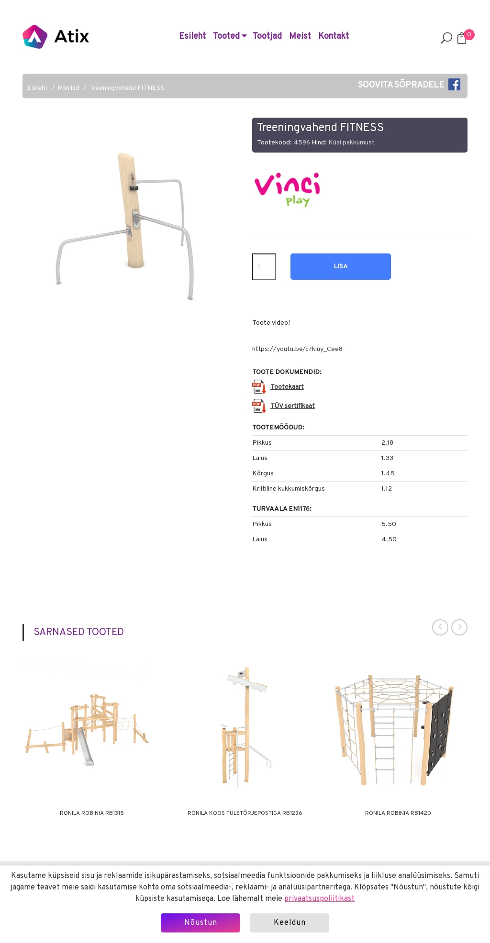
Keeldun (290, 923)
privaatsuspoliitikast (319, 899)
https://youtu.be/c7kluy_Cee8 (297, 349)
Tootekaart (287, 387)
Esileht (192, 36)
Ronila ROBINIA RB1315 (92, 813)
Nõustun (200, 923)
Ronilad (68, 88)
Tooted (230, 36)
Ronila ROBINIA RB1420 (398, 813)
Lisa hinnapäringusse (341, 271)
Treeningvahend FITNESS (126, 88)
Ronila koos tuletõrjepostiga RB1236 (245, 813)
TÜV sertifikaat (292, 406)
